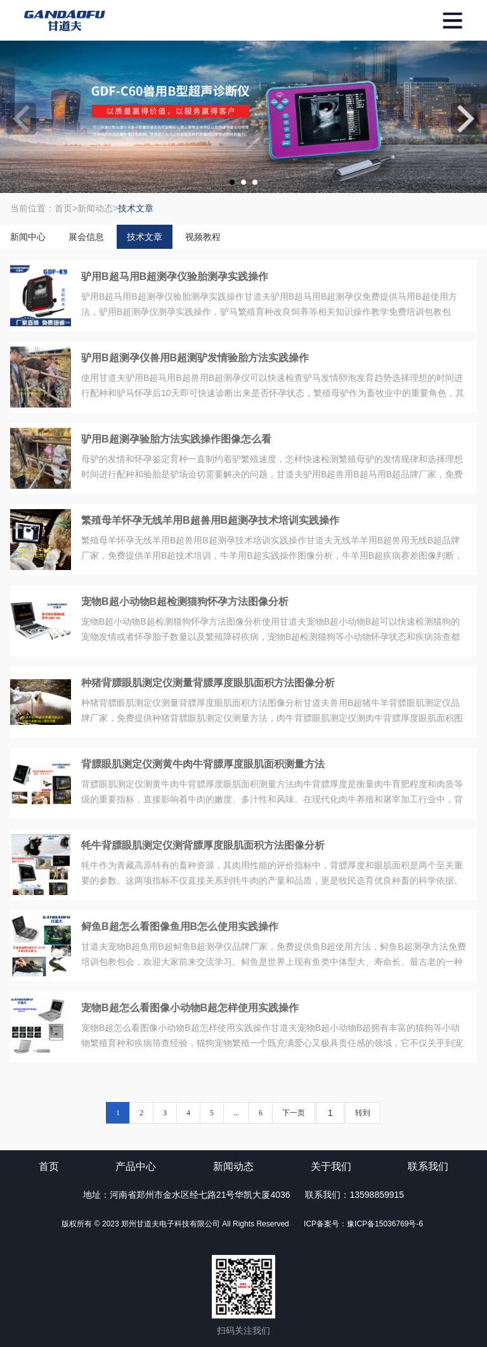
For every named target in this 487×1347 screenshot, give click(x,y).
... (236, 1112)
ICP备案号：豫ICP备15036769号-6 (363, 1223)
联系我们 (428, 1166)
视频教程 (203, 237)
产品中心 (135, 1166)
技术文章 (144, 237)
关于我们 (331, 1166)
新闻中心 (28, 237)
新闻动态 (233, 1166)
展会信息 (86, 237)
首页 (49, 1166)
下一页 (293, 1112)
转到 (362, 1112)
